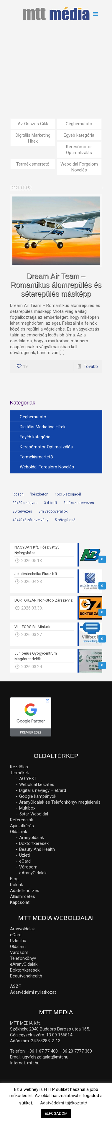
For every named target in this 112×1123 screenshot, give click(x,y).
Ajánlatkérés (22, 825)
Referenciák (21, 820)
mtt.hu (33, 1063)
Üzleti (24, 855)
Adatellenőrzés (24, 890)
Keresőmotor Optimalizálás (79, 149)
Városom (28, 867)
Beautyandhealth (26, 976)
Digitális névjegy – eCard (42, 790)
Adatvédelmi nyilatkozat (33, 992)
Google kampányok (37, 796)
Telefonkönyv (23, 958)
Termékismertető (33, 164)
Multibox (27, 808)
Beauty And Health (37, 849)
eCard (25, 861)
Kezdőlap (19, 766)
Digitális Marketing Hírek (33, 138)
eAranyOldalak (33, 873)
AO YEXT (28, 778)
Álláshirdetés (22, 896)
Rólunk (16, 884)
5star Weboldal (33, 814)
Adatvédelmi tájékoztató (63, 1103)
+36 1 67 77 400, (43, 1051)
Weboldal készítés (36, 784)
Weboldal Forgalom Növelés (79, 167)
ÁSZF (15, 986)
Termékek (19, 772)
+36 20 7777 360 (76, 1051)
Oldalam (18, 946)
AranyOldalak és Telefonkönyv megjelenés (60, 802)
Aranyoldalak (31, 837)
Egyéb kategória (79, 135)
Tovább (91, 366)
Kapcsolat (19, 902)
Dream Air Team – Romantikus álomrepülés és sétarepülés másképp (56, 285)
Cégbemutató (79, 123)
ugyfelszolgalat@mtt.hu (45, 1057)
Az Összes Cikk (33, 123)
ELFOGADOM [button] (56, 1113)
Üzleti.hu (18, 940)
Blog (14, 878)
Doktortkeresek (34, 843)
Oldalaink (18, 831)
